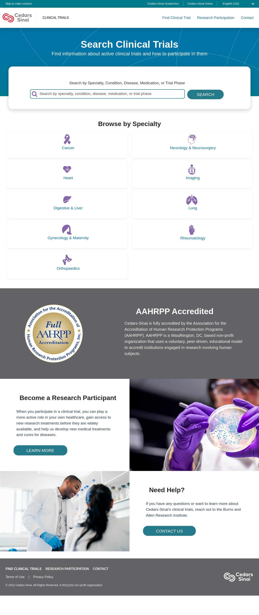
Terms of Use (14, 577)
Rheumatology (192, 237)
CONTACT (100, 569)
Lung (192, 207)
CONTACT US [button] (169, 530)
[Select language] (239, 3)
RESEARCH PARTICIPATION (67, 569)
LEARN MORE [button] (40, 450)
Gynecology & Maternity (68, 237)
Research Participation (215, 17)
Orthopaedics (68, 267)
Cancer (68, 147)
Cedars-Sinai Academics (163, 3)
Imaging (193, 177)
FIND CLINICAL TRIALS (23, 569)
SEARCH (205, 94)
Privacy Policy (43, 577)
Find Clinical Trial (176, 17)
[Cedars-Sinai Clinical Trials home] (17, 17)
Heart (68, 177)
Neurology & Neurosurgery (193, 147)
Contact (247, 17)
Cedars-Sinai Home (200, 3)
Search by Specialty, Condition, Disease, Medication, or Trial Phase (127, 82)
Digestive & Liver (68, 207)
